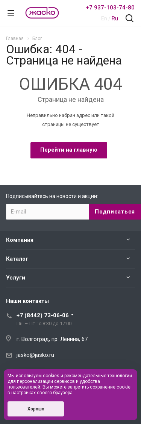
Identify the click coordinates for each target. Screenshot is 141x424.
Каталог (17, 258)
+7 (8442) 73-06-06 (43, 315)
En (104, 18)
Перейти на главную (68, 149)
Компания (19, 240)
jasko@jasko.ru (35, 355)
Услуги (15, 277)
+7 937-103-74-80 (110, 7)
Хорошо (35, 409)
